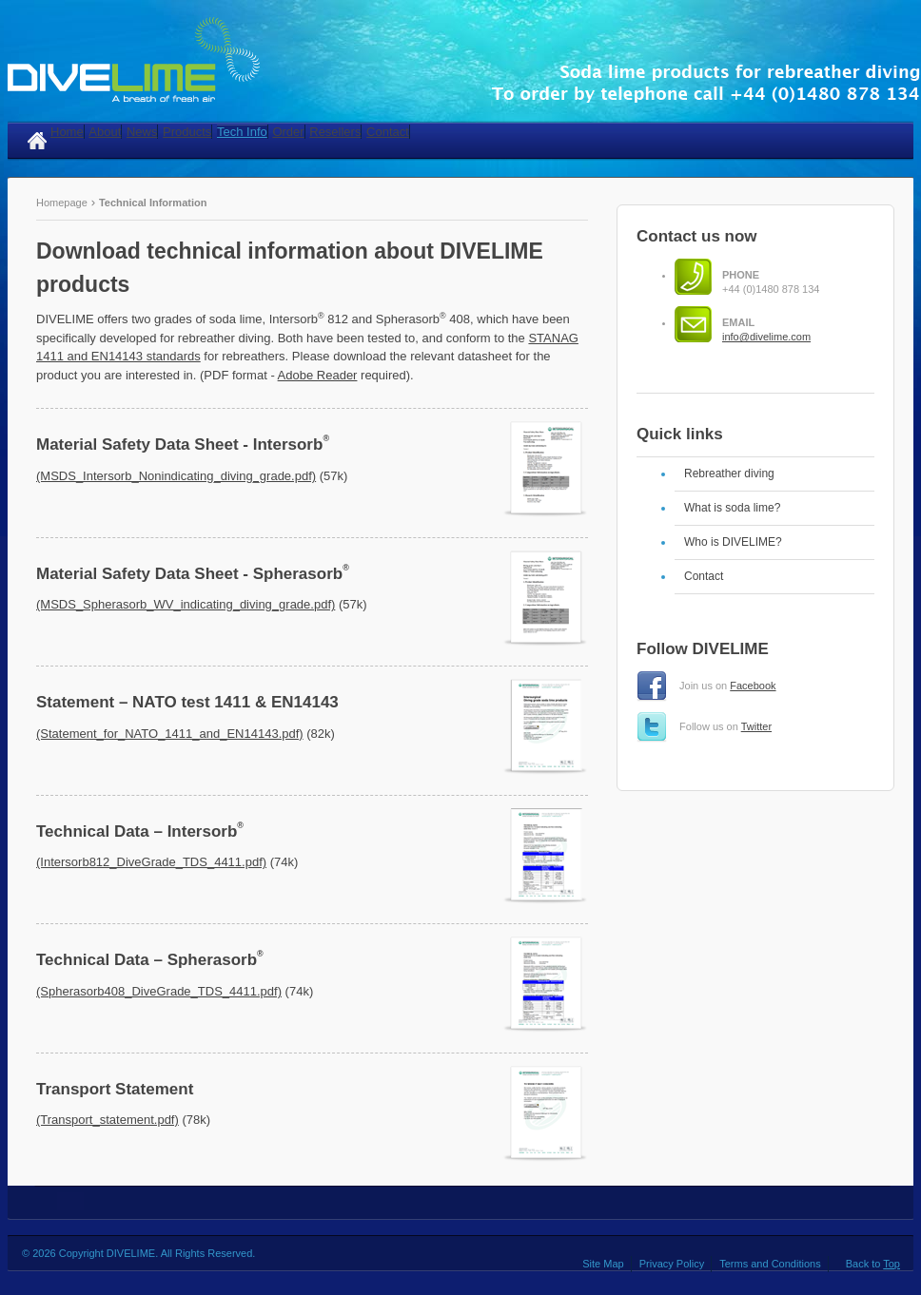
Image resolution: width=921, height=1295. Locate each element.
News (142, 132)
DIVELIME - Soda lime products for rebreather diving (464, 60)
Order (288, 132)
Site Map (602, 1263)
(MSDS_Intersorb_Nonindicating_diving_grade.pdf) (176, 476)
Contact (387, 132)
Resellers (335, 132)
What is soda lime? (732, 507)
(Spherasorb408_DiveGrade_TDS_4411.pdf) (159, 991)
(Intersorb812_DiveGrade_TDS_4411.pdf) (151, 862)
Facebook (752, 685)
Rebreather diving (729, 473)
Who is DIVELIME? (733, 542)
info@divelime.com (766, 336)
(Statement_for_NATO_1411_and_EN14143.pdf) (170, 733)
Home (67, 132)
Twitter (756, 726)
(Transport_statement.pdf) (107, 1119)
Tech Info (242, 132)
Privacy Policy (671, 1263)
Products (187, 132)
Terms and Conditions (769, 1263)
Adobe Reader (318, 375)
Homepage (63, 202)
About (104, 132)
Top (891, 1263)
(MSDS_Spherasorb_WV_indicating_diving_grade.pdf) (185, 604)
